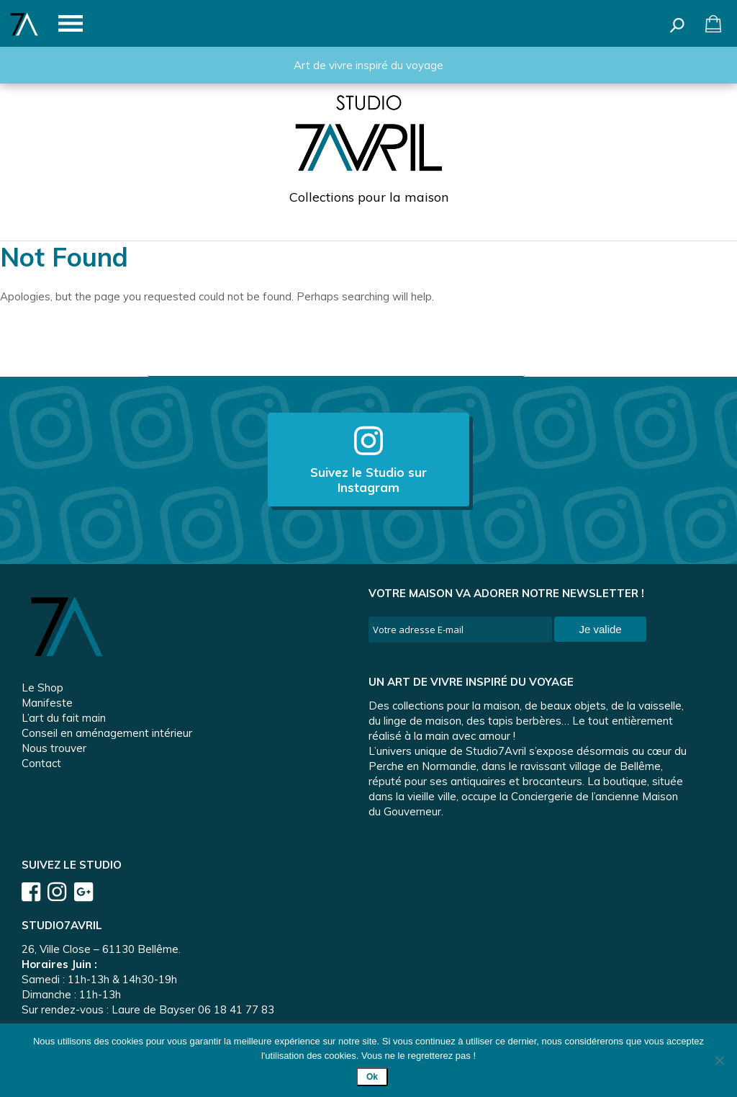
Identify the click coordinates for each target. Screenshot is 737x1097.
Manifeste (47, 702)
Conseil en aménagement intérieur (107, 733)
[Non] (719, 1060)
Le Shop (42, 687)
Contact (41, 763)
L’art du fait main (64, 718)
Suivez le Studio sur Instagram (368, 459)
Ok (372, 1077)
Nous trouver (54, 748)
